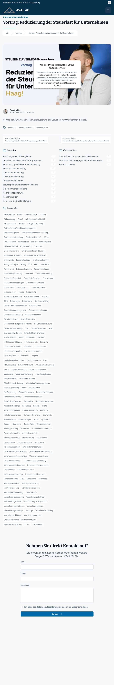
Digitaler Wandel (11, 246)
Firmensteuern (10, 292)
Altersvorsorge (31, 214)
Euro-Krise (44, 264)
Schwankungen (24, 419)
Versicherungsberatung (14, 497)
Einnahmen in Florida (13, 255)
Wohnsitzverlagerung (13, 524)
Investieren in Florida (12, 346)
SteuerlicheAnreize (12, 433)
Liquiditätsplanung (43, 374)
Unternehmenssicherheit (14, 465)
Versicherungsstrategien (14, 506)
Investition (28, 346)
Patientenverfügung (44, 392)
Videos (19, 33)
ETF (30, 264)
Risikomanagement (12, 410)
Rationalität (28, 401)
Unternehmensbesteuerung (15, 451)
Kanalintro (25, 356)
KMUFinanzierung (25, 365)
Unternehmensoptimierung (35, 460)
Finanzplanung (23, 287)
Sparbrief (45, 419)
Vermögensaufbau (11, 483)
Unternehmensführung (38, 456)
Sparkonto (17, 424)
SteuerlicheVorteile (30, 433)
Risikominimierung (30, 410)
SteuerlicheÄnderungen (42, 429)
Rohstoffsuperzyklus (12, 415)
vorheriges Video (25, 139)
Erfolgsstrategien (11, 264)
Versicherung (31, 492)
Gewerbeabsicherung (43, 324)
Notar (24, 387)
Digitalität (39, 246)
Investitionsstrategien (13, 351)
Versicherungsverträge (13, 511)
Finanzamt (29, 274)
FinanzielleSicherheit (12, 278)
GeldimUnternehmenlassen (15, 305)
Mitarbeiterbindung (27, 378)
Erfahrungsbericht (40, 260)
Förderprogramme (31, 296)
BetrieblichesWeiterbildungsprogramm (20, 228)
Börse (46, 237)
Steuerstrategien (25, 442)
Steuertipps (39, 442)
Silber (36, 419)
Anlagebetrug (9, 219)
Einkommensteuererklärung (33, 251)
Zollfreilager (38, 524)
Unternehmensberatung (33, 447)
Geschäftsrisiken (11, 319)
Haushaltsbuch (10, 337)
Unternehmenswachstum (37, 465)
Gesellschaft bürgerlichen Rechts (18, 324)
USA (22, 479)
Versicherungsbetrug (35, 497)
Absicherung (9, 214)
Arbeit (20, 219)
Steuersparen (42, 127)
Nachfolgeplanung (11, 387)
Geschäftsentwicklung (13, 315)
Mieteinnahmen (10, 378)
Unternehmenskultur (12, 460)
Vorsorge (29, 511)
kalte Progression (11, 356)
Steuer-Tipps (29, 424)
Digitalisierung (26, 246)
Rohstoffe (44, 410)
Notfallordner (34, 387)
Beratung (39, 223)
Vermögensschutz (11, 488)
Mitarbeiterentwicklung (13, 383)
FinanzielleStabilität (32, 278)
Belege (30, 223)
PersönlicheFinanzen (13, 401)
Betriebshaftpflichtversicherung (35, 233)
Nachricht (25, 585)
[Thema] (109, 2)
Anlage (43, 214)
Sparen (7, 424)
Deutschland (23, 242)
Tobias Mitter (15, 110)
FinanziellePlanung (44, 274)
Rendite (36, 406)
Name (23, 562)
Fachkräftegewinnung (13, 274)
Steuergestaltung (11, 429)
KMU (45, 360)
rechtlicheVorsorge (12, 406)
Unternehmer (9, 470)
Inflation (41, 337)
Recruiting (26, 406)
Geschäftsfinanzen (33, 315)
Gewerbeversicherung (13, 328)
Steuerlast (12, 127)
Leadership (8, 374)
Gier (26, 328)
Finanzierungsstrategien (14, 283)
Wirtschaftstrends (11, 520)
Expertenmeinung (41, 269)
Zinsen (27, 524)
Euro (36, 264)
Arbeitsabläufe (10, 223)
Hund (21, 337)
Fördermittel (31, 292)
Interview (44, 342)
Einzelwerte (9, 260)
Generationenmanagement (15, 310)
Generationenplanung (38, 310)
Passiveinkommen (26, 392)
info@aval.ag (34, 2)
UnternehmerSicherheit (35, 474)
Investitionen (40, 346)
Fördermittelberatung (13, 296)
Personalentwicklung (13, 397)
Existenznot (9, 269)
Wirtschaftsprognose (33, 515)
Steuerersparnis (43, 424)
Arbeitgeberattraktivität (35, 219)
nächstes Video (86, 139)
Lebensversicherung (24, 374)
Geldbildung (27, 301)
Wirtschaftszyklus (28, 520)
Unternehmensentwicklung (40, 451)
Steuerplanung (28, 438)
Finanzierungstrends (35, 283)
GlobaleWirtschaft (38, 328)
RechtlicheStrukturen (44, 401)
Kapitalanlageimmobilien (14, 360)
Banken (22, 223)
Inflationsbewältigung (13, 342)
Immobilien (30, 337)
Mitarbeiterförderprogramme (38, 383)
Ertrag (23, 264)
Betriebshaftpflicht (11, 233)
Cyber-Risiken (10, 242)
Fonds (21, 292)
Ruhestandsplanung (32, 415)
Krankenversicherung (45, 365)
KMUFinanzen (10, 365)
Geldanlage (15, 301)
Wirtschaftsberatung (44, 511)
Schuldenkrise (10, 419)
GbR (6, 301)
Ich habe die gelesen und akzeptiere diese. (56, 607)
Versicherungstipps (35, 506)
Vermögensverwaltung (13, 492)
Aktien (20, 214)
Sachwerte (47, 415)
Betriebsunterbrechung (13, 237)
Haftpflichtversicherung (34, 333)
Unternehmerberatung (13, 474)
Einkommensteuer (11, 251)
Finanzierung (48, 278)
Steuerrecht (42, 438)
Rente (44, 406)
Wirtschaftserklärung (13, 515)
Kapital (35, 356)
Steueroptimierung (26, 127)
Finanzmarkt (9, 287)
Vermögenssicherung (31, 488)
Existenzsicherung (24, 269)
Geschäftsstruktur (27, 319)
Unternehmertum (11, 479)
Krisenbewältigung (19, 369)
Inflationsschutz (31, 342)
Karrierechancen (34, 360)
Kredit (6, 369)
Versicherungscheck (12, 501)
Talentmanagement (12, 447)
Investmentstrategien (33, 351)
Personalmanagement (33, 397)
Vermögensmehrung (30, 483)
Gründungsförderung (13, 333)
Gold (50, 328)
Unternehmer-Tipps (26, 470)
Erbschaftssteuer (23, 260)
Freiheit (45, 296)
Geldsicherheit (35, 305)
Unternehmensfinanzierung (15, 456)
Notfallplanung (10, 392)
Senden (57, 614)
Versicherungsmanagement (35, 501)
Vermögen (42, 479)
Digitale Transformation (41, 242)
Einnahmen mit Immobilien (35, 255)
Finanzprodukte (38, 287)
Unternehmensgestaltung (15, 17)
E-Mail (23, 574)
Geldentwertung (41, 301)
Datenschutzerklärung (47, 607)
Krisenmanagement (38, 369)
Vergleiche (31, 479)
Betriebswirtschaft (33, 237)
